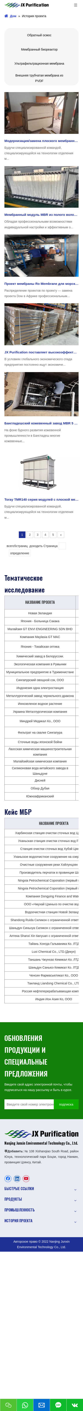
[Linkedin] (17, 1178)
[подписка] (66, 1104)
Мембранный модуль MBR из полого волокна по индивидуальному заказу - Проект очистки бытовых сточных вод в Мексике (41, 214)
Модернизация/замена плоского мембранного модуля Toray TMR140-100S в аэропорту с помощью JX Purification (41, 141)
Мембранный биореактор (39, 49)
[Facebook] (8, 1178)
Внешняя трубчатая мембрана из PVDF (39, 78)
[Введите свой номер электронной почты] (33, 1104)
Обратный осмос (39, 35)
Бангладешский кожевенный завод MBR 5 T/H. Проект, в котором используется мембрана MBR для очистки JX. (41, 423)
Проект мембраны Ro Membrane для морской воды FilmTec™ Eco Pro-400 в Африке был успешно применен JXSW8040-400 (41, 283)
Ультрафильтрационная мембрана (39, 63)
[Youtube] (26, 1178)
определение (19, 553)
